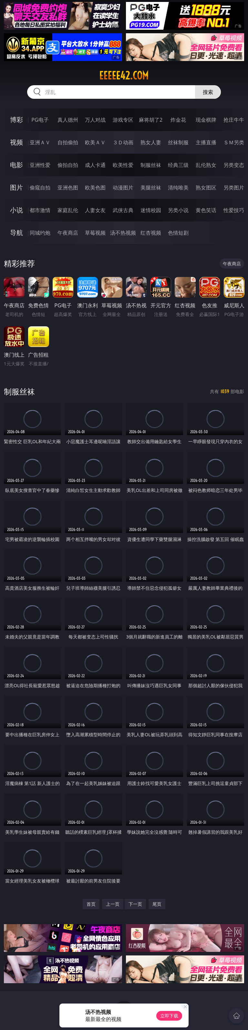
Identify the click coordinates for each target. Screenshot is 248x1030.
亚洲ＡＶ (40, 142)
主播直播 (206, 142)
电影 (16, 164)
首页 (91, 904)
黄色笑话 (206, 210)
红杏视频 (150, 232)
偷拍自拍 (67, 164)
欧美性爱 (123, 164)
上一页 (112, 904)
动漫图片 (123, 187)
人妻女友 (95, 210)
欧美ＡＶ (95, 142)
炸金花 (178, 119)
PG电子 (39, 119)
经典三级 (178, 164)
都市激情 (40, 210)
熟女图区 (206, 187)
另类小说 (178, 210)
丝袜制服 (178, 142)
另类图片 (233, 187)
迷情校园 (150, 210)
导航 (16, 232)
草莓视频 (95, 232)
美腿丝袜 (150, 187)
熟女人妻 (150, 142)
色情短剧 (178, 232)
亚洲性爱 (40, 164)
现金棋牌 (206, 119)
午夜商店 (67, 232)
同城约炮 (40, 232)
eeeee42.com (124, 75)
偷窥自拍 (40, 187)
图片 (16, 187)
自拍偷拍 (67, 142)
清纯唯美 (178, 187)
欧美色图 (95, 187)
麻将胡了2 (150, 119)
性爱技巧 (233, 210)
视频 (16, 142)
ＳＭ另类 (233, 142)
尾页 (156, 904)
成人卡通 (95, 164)
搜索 (208, 92)
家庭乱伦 (67, 210)
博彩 (16, 119)
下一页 (135, 904)
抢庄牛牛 (233, 119)
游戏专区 (123, 119)
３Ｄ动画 (123, 142)
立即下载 (169, 1016)
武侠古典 (123, 210)
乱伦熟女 (206, 164)
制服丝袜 (150, 164)
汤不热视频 (123, 232)
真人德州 (67, 119)
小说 (16, 210)
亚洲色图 (67, 187)
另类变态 (233, 164)
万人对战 (95, 119)
